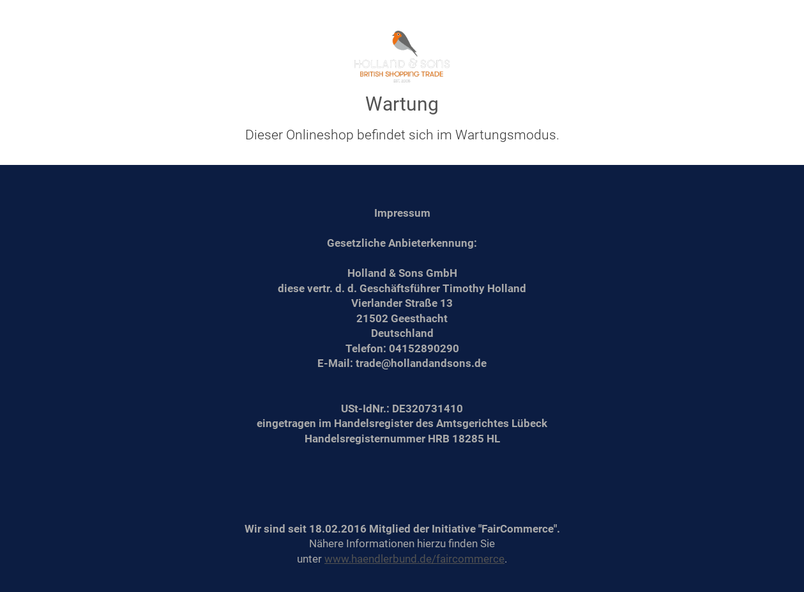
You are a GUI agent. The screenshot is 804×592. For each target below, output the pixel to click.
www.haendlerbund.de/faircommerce (414, 558)
